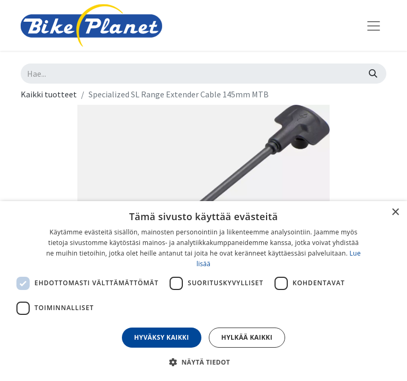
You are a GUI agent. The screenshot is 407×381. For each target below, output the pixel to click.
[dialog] (203, 291)
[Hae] (373, 74)
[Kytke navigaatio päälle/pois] (373, 25)
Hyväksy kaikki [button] (161, 337)
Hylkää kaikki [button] (247, 337)
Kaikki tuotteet (49, 94)
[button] (203, 362)
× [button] (395, 212)
